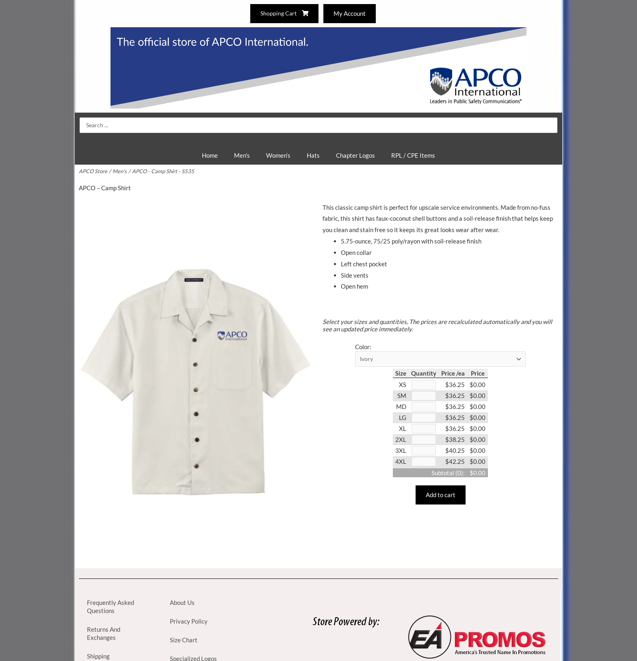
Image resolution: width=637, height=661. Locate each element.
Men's (120, 171)
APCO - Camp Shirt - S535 (164, 171)
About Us (182, 602)
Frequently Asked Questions (110, 606)
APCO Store (93, 171)
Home (210, 155)
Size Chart (183, 640)
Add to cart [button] (440, 498)
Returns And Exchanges (103, 633)
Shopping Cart (283, 13)
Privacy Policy (189, 621)
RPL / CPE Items (413, 155)
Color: (363, 346)
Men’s (242, 155)
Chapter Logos (355, 155)
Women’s (278, 155)
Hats (313, 155)
